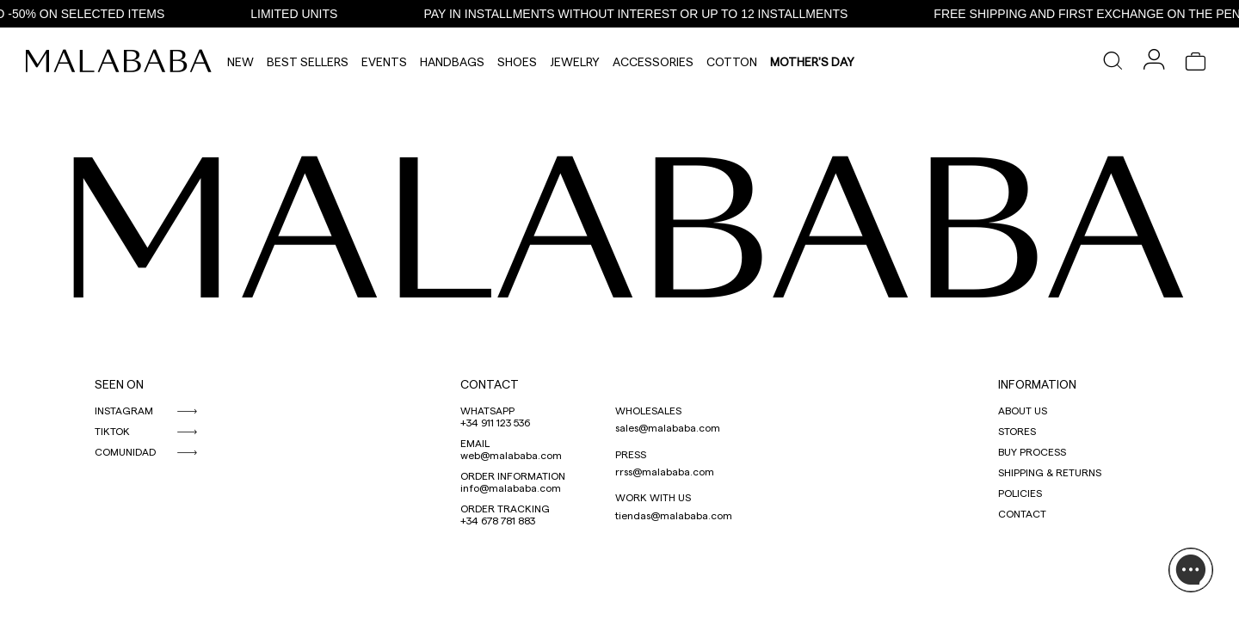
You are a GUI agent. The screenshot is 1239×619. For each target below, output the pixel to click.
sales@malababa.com (667, 427)
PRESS (630, 454)
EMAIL (475, 443)
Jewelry (575, 61)
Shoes (517, 61)
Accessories (653, 61)
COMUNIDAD (125, 451)
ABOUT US (1022, 410)
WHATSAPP (487, 410)
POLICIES (1020, 493)
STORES (1017, 431)
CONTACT (489, 384)
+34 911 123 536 (495, 422)
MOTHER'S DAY (812, 61)
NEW (240, 61)
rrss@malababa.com (664, 471)
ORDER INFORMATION (512, 475)
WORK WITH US (653, 497)
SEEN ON (119, 384)
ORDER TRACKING (505, 508)
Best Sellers (307, 61)
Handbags (452, 61)
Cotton (731, 61)
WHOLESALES (648, 410)
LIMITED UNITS (299, 14)
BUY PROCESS (1032, 451)
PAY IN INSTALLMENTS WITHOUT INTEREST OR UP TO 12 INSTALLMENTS (641, 14)
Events (384, 61)
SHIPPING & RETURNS (1049, 472)
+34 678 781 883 (497, 520)
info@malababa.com (510, 487)
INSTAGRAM (124, 410)
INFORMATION (1037, 384)
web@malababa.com (511, 455)
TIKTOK (112, 431)
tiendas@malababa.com (673, 515)
